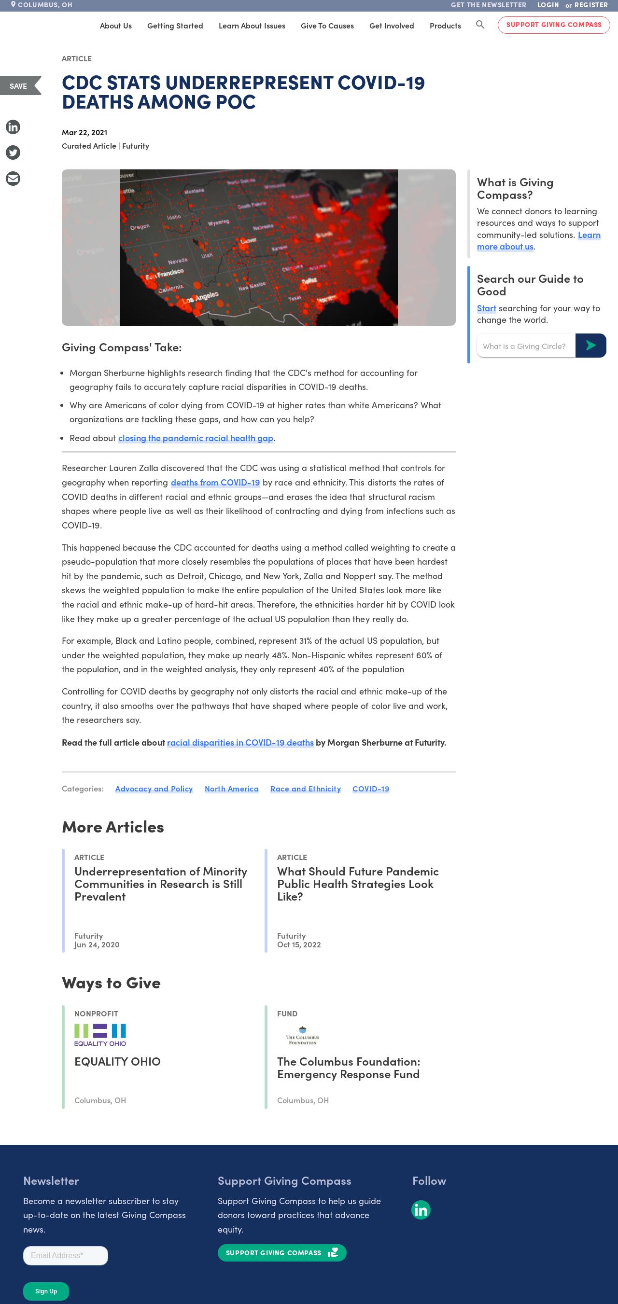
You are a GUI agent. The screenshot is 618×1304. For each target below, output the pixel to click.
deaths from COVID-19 (215, 482)
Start (486, 308)
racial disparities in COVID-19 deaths (240, 742)
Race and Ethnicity (305, 788)
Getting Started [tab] (175, 25)
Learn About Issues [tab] (252, 25)
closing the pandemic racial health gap (195, 437)
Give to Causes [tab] (327, 25)
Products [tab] (445, 25)
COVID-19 (370, 788)
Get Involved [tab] (391, 25)
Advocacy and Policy (154, 788)
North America (232, 788)
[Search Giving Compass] (480, 25)
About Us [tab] (116, 25)
